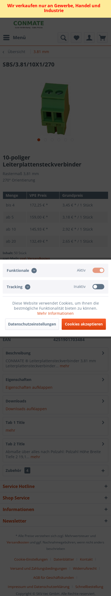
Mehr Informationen (55, 313)
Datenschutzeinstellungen (32, 324)
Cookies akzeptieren (84, 324)
